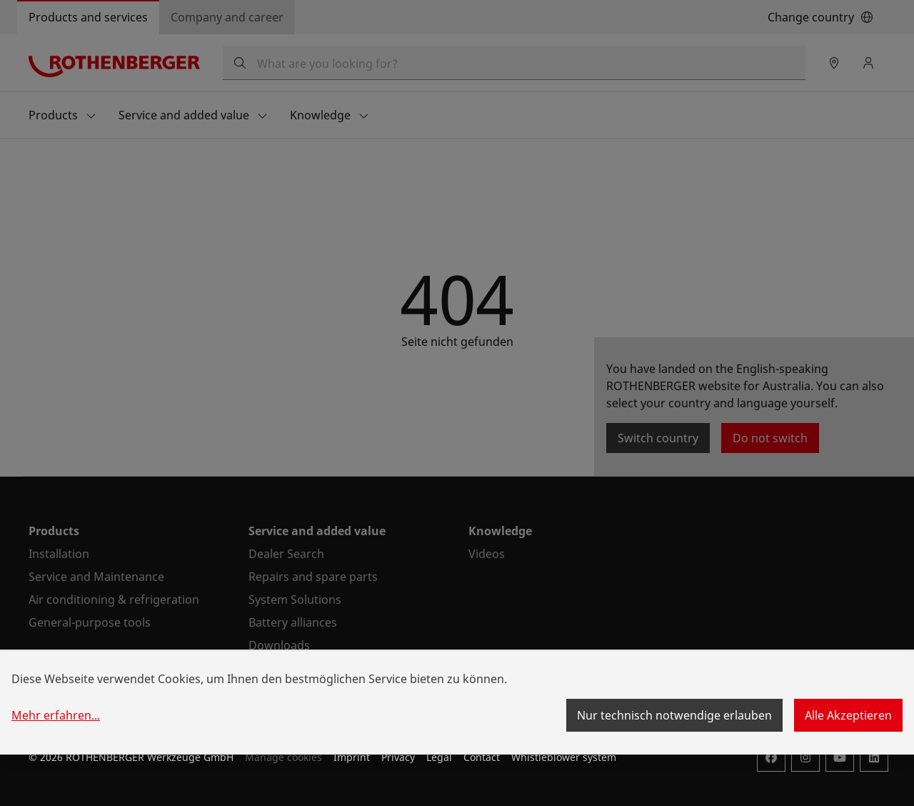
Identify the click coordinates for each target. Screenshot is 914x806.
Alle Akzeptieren (848, 715)
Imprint (351, 757)
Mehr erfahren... (55, 715)
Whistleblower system (563, 757)
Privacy (398, 757)
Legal (439, 757)
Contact (481, 757)
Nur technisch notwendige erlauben (674, 715)
